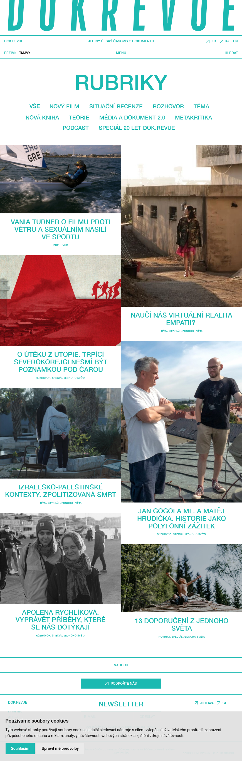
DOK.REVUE (13, 41)
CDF (226, 703)
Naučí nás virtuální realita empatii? (181, 318)
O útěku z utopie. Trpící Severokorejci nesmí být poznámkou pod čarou (60, 361)
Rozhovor (168, 106)
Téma (201, 106)
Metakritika (193, 117)
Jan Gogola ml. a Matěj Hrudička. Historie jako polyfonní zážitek (181, 518)
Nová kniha (42, 117)
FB (214, 41)
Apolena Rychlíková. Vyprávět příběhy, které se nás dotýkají (60, 619)
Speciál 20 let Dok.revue (137, 128)
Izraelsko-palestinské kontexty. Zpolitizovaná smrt (60, 490)
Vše (34, 106)
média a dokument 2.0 (132, 117)
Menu (121, 53)
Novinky (164, 636)
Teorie (79, 117)
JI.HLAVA (207, 703)
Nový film (64, 106)
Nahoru (121, 665)
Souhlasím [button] (20, 748)
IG (227, 41)
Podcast (76, 128)
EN (235, 41)
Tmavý (24, 53)
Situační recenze (116, 106)
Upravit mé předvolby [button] (60, 748)
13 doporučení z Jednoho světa (181, 624)
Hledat (231, 53)
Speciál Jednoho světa (68, 377)
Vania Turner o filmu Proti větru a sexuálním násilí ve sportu (60, 229)
